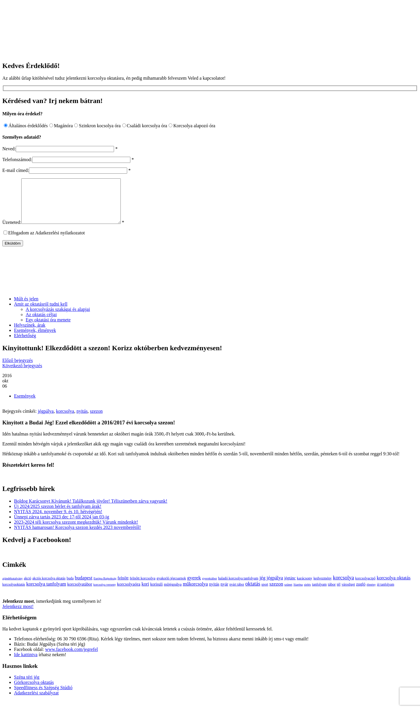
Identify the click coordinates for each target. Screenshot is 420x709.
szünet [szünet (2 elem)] (288, 593)
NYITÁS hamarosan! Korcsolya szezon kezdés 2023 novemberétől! (77, 536)
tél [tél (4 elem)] (338, 593)
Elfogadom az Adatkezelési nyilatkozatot (46, 241)
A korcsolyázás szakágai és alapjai (58, 318)
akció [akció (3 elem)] (27, 587)
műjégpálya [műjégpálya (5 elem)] (173, 593)
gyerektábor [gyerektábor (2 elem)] (209, 587)
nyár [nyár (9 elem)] (224, 592)
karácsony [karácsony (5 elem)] (304, 587)
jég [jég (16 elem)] (262, 586)
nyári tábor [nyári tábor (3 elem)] (236, 593)
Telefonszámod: (17, 159)
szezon (96, 419)
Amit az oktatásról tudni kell (40, 312)
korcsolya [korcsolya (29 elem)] (343, 586)
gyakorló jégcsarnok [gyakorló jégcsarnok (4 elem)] (171, 587)
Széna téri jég (26, 685)
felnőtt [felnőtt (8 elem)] (123, 586)
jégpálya (46, 419)
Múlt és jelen (26, 307)
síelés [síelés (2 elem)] (307, 593)
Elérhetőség (25, 344)
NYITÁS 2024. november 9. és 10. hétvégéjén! (58, 520)
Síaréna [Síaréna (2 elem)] (298, 593)
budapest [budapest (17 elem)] (83, 586)
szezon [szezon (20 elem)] (276, 592)
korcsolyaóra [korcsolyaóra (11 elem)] (128, 592)
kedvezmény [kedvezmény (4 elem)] (323, 587)
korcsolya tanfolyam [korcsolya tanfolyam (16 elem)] (46, 592)
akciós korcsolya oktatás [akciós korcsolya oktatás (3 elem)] (48, 587)
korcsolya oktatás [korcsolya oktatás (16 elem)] (393, 586)
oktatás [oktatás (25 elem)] (252, 592)
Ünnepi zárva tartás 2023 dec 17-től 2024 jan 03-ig (61, 525)
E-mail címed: (15, 170)
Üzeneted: (11, 231)
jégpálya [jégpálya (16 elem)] (275, 586)
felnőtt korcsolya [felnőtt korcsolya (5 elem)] (142, 587)
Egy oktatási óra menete (48, 328)
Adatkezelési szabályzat (36, 701)
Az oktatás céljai (41, 323)
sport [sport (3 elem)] (264, 593)
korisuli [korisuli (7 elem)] (156, 593)
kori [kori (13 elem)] (145, 592)
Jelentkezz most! (18, 615)
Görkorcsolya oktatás (34, 691)
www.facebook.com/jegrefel (71, 658)
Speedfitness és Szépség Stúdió (43, 696)
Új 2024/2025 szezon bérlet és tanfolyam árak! (57, 515)
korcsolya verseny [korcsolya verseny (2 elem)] (104, 593)
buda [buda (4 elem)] (70, 587)
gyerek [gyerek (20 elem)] (194, 586)
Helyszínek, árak (30, 333)
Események (25, 404)
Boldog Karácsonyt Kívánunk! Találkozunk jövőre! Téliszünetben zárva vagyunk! (90, 509)
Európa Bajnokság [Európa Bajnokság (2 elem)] (105, 587)
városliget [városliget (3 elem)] (348, 593)
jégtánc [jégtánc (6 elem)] (289, 587)
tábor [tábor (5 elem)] (332, 593)
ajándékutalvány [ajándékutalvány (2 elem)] (12, 587)
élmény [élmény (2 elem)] (371, 593)
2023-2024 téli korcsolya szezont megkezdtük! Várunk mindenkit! (76, 530)
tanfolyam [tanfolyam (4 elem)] (319, 593)
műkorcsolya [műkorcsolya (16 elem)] (195, 592)
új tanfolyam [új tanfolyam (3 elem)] (385, 593)
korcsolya (65, 419)
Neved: (9, 148)
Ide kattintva (25, 663)
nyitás (82, 419)
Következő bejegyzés (22, 374)
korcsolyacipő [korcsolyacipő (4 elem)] (365, 587)
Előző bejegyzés (17, 369)
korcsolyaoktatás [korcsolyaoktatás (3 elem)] (13, 593)
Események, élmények (35, 339)
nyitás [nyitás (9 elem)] (214, 592)
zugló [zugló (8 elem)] (360, 592)
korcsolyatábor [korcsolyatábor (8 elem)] (79, 592)
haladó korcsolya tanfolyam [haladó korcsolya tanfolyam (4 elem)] (238, 587)
